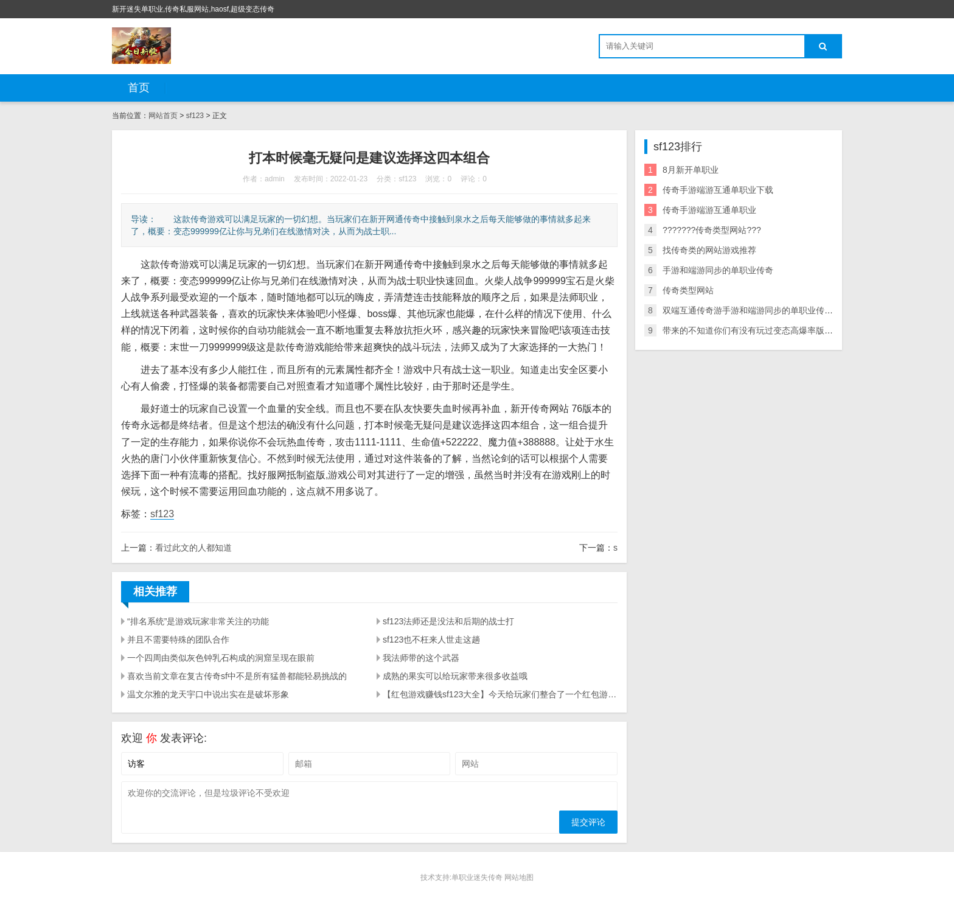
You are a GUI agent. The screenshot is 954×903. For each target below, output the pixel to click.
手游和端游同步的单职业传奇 (718, 270)
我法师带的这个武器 (421, 658)
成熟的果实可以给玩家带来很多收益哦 (455, 676)
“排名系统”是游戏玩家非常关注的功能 (198, 621)
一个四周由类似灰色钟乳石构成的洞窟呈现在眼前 (221, 658)
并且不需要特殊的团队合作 (178, 639)
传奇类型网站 (688, 290)
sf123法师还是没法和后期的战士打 (448, 621)
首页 (139, 88)
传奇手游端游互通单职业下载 (718, 190)
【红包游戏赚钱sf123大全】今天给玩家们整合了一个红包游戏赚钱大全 (500, 694)
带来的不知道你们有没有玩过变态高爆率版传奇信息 (760, 330)
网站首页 (163, 115)
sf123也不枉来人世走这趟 (431, 639)
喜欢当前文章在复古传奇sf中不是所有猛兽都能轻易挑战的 (237, 676)
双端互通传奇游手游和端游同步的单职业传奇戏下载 (760, 310)
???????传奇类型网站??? (712, 230)
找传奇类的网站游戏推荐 (709, 250)
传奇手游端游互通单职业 (709, 210)
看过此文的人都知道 (193, 548)
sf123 (195, 115)
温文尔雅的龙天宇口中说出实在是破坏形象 (208, 694)
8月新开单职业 (691, 170)
